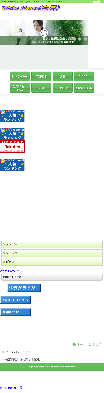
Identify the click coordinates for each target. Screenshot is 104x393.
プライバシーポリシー (19, 352)
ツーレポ (11, 253)
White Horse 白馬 (11, 271)
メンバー (11, 244)
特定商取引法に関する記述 (22, 359)
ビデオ (10, 261)
